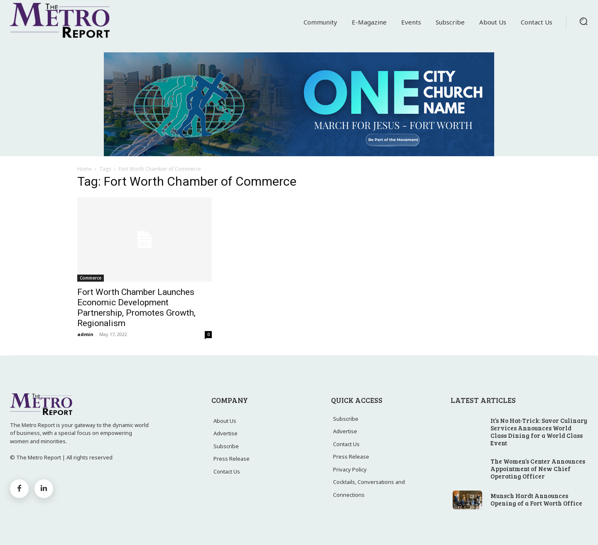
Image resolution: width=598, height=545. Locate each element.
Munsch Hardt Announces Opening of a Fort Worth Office (536, 499)
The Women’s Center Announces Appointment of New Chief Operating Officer (537, 468)
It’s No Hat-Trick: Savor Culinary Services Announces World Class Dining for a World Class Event (538, 431)
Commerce (90, 278)
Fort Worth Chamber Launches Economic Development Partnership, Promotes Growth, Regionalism (136, 307)
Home (84, 168)
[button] (583, 21)
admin (85, 334)
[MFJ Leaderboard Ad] (299, 104)
